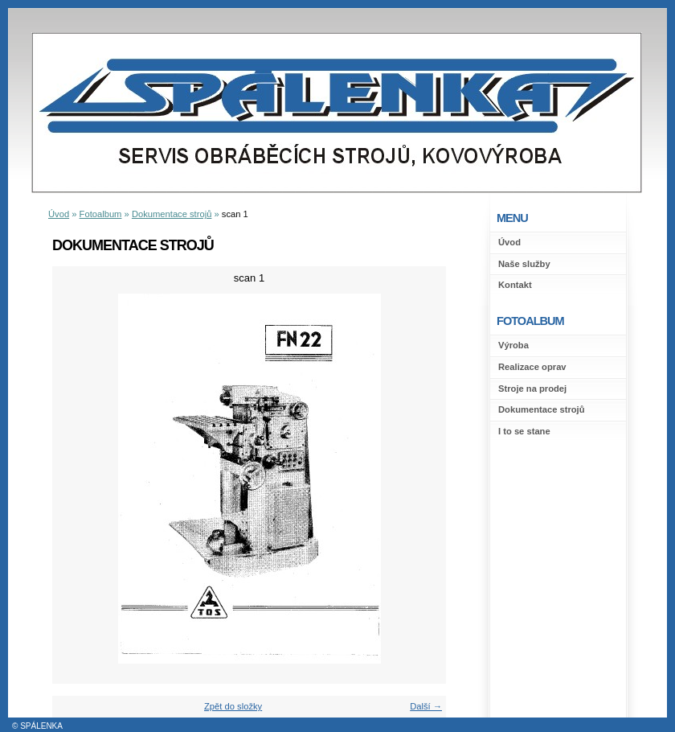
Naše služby (524, 264)
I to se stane (524, 431)
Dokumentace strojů (541, 409)
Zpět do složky (233, 706)
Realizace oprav (532, 367)
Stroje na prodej (532, 388)
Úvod (509, 242)
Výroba (513, 345)
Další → (426, 706)
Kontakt (515, 285)
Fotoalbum (101, 214)
